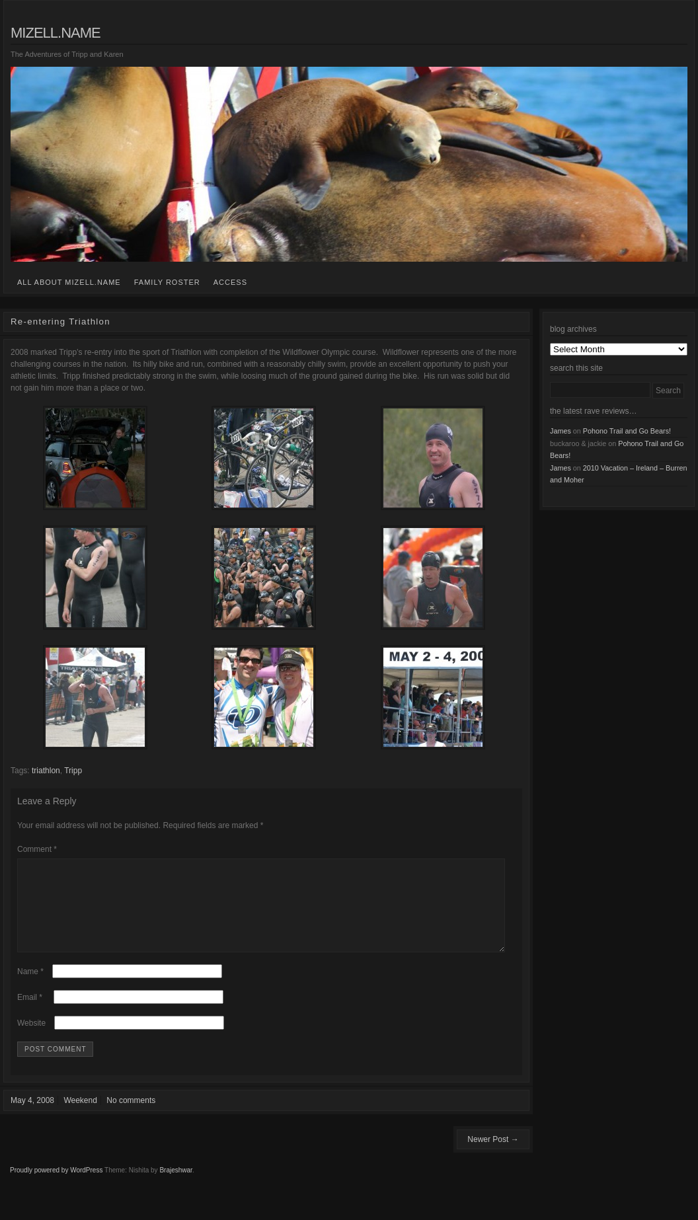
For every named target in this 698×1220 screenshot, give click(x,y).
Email (29, 1013)
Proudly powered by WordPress (56, 1186)
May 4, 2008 (32, 1116)
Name (30, 987)
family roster (167, 282)
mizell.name (55, 32)
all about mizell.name (69, 282)
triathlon (46, 770)
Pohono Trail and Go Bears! (627, 431)
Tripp (73, 770)
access (230, 282)
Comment (37, 849)
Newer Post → (492, 1155)
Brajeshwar (175, 1186)
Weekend (80, 1116)
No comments (130, 1116)
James (560, 431)
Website (31, 1039)
